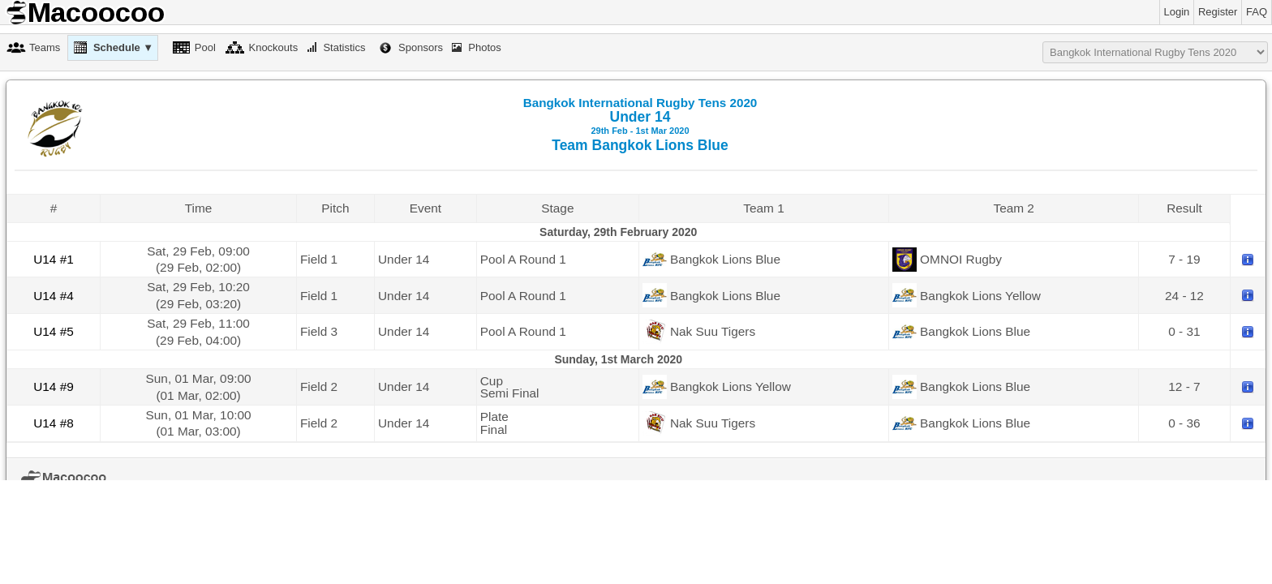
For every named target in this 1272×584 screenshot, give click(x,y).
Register (1217, 12)
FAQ (1256, 12)
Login (1177, 12)
